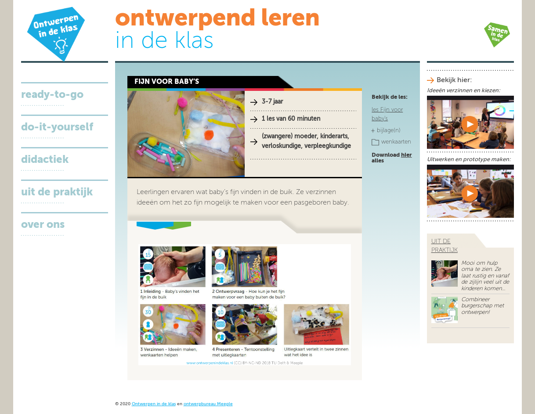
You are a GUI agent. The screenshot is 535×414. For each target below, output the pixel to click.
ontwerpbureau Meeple (208, 404)
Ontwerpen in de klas (154, 404)
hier (406, 155)
